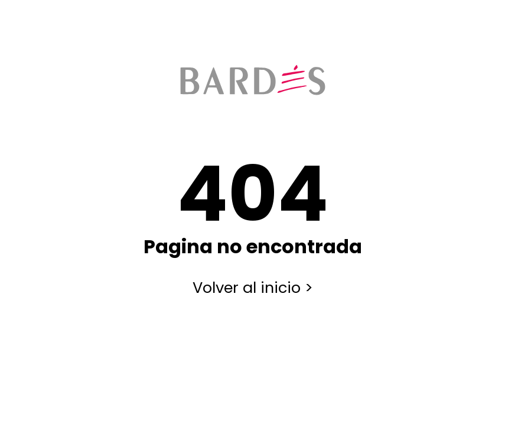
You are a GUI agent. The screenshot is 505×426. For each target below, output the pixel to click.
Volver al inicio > (253, 287)
